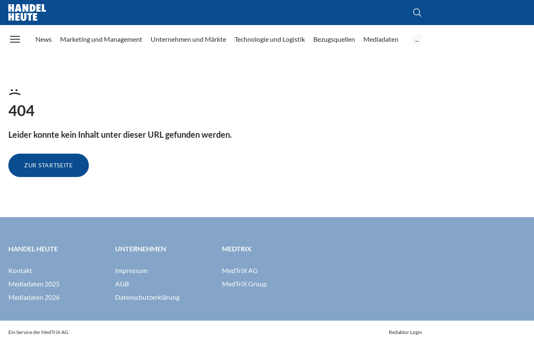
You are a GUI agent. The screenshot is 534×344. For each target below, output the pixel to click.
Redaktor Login (405, 332)
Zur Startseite (48, 165)
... (417, 39)
